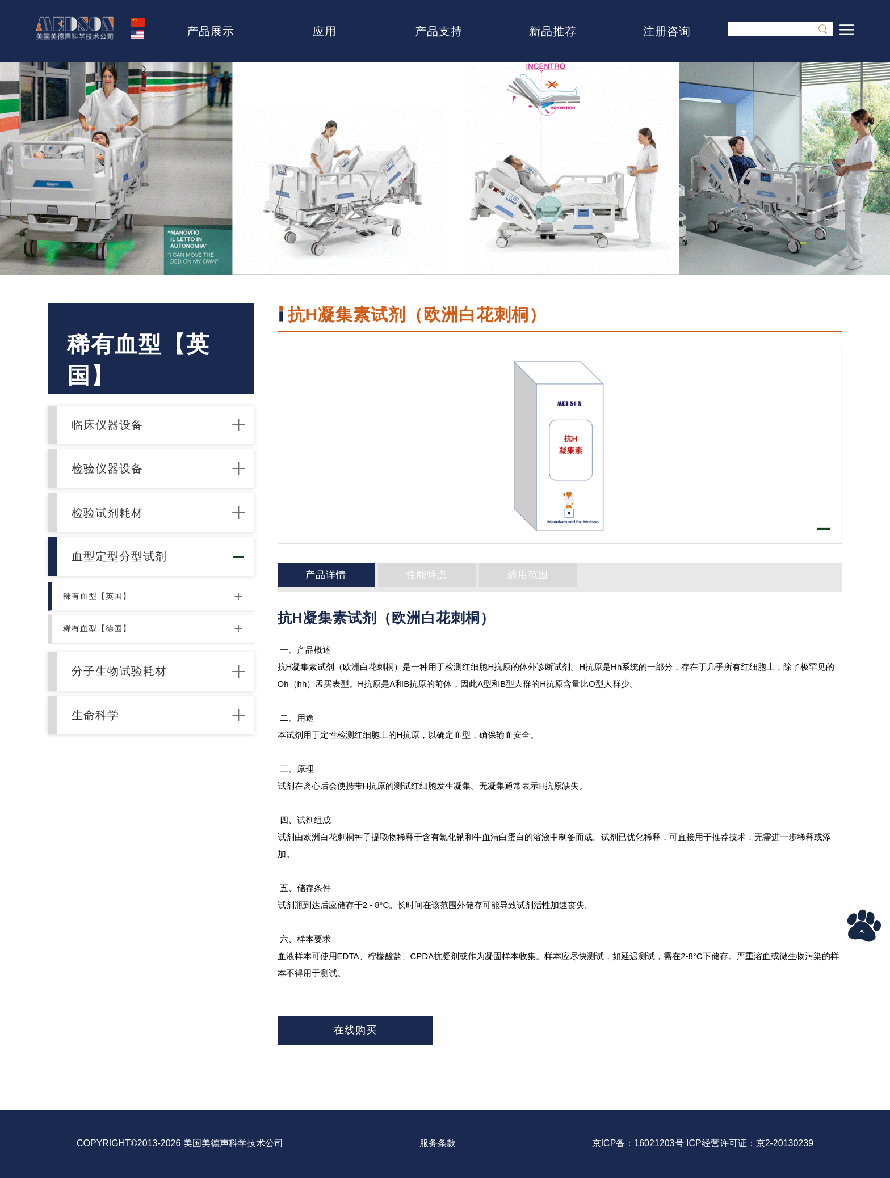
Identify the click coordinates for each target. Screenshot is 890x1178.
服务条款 (437, 1143)
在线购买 (355, 1030)
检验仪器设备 (119, 487)
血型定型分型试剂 (132, 599)
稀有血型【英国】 (102, 648)
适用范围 (471, 576)
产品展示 (210, 31)
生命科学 (106, 798)
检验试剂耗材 (119, 543)
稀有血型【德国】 (102, 689)
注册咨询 (667, 31)
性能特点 (393, 576)
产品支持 (439, 31)
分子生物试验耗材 (132, 741)
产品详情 (315, 576)
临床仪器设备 (119, 431)
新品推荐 (553, 31)
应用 (325, 31)
